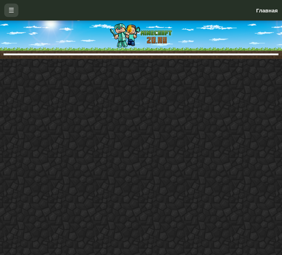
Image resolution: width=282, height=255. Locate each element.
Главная (267, 10)
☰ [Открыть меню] (11, 10)
